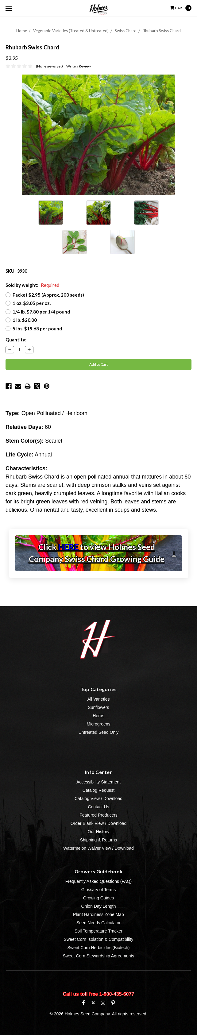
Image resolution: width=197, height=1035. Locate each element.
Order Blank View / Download (99, 823)
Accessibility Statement (98, 781)
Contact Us (98, 806)
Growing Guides (98, 897)
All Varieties (98, 699)
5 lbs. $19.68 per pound (37, 328)
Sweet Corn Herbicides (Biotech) (98, 947)
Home (21, 30)
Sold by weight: (32, 285)
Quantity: (16, 339)
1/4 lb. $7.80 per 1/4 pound (41, 311)
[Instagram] (103, 1002)
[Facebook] (83, 1002)
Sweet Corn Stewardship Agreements (98, 955)
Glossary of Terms (98, 889)
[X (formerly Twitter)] (93, 1003)
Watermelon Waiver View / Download (98, 848)
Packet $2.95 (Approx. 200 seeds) (48, 295)
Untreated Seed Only (99, 732)
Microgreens (98, 723)
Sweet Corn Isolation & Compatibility (98, 939)
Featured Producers (98, 815)
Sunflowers (98, 707)
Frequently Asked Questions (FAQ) (98, 881)
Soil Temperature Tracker (98, 931)
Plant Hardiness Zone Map (98, 914)
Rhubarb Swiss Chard (162, 30)
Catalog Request (98, 790)
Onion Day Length (98, 906)
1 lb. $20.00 (25, 320)
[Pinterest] (113, 1002)
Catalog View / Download (98, 798)
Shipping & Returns (98, 839)
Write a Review (78, 66)
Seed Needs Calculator (98, 922)
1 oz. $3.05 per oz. (32, 303)
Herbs (98, 715)
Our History (99, 831)
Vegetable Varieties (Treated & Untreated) (71, 30)
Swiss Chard (126, 30)
